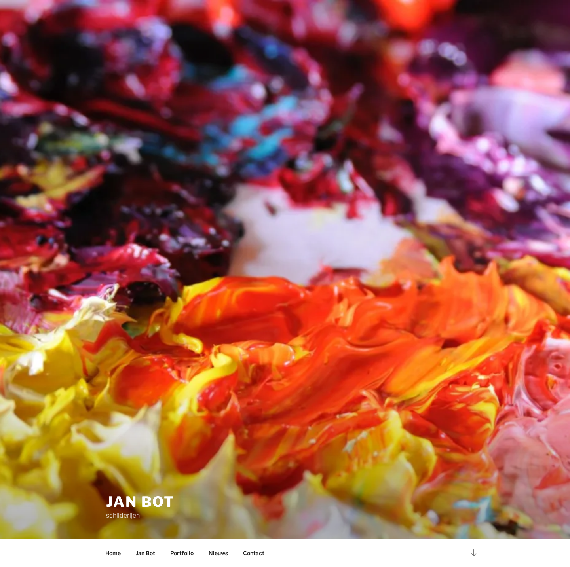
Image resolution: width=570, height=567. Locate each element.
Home (113, 553)
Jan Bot (140, 501)
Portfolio (182, 553)
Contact (253, 553)
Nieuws (218, 553)
